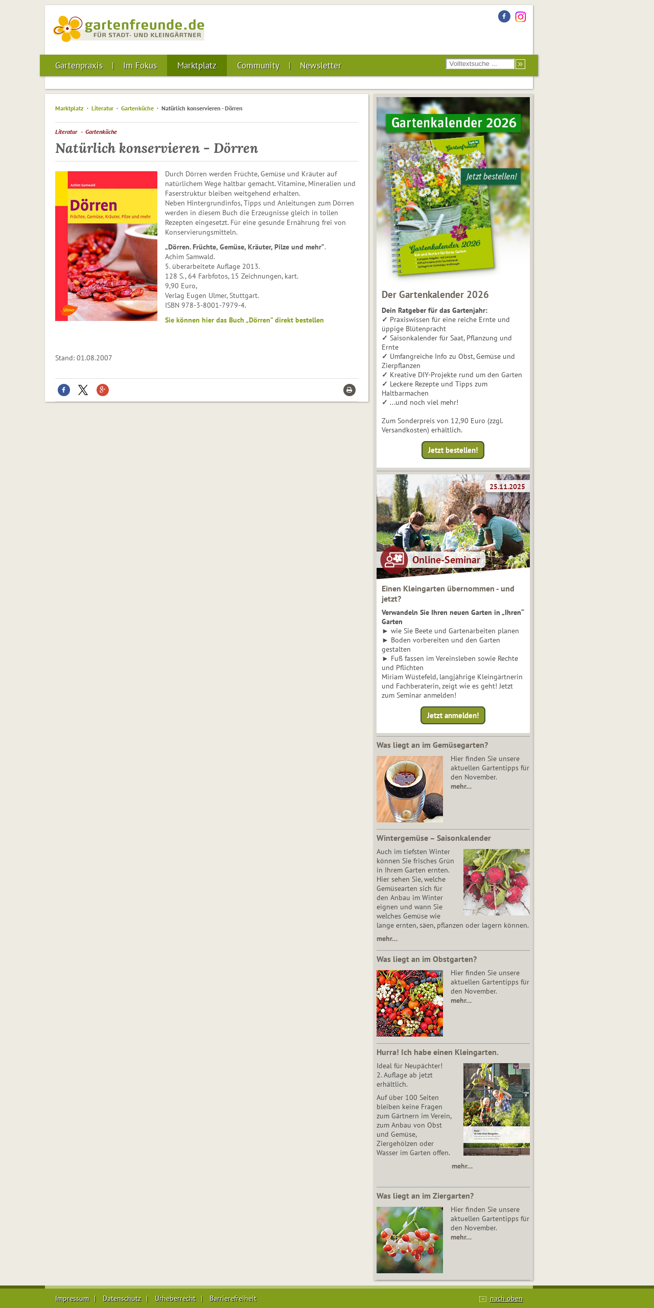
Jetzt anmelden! (453, 715)
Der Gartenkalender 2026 (435, 294)
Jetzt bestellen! (453, 450)
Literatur (102, 108)
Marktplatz (197, 65)
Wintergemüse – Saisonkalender (434, 838)
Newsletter (320, 65)
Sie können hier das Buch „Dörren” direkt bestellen (244, 320)
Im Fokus (140, 65)
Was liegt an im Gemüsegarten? (432, 745)
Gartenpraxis (79, 65)
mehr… (461, 786)
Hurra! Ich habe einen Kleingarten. (438, 1052)
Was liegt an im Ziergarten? (425, 1195)
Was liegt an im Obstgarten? (427, 959)
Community (258, 65)
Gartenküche (137, 108)
